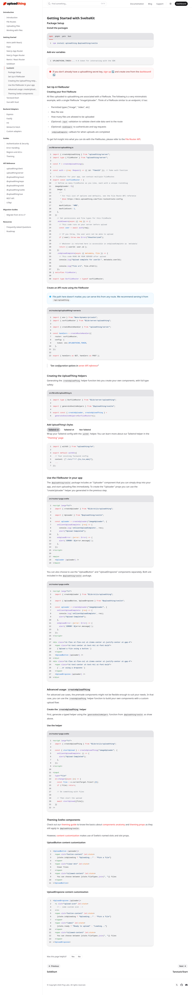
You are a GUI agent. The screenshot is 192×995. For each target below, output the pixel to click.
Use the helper (54, 725)
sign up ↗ (109, 71)
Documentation (137, 4)
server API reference (88, 365)
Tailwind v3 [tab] (54, 429)
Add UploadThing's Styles (60, 424)
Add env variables (56, 52)
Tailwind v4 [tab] (69, 429)
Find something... (76, 3)
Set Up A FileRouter (58, 87)
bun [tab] (69, 36)
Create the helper (66, 709)
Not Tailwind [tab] (85, 429)
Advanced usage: (69, 689)
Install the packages (57, 27)
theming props (137, 824)
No (79, 956)
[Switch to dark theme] (170, 3)
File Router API (132, 139)
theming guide (68, 824)
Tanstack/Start (180, 971)
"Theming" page (55, 437)
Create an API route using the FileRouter (68, 287)
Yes (72, 956)
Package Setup (55, 23)
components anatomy (114, 824)
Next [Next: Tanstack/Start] (182, 966)
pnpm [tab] (57, 36)
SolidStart (52, 971)
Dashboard (181, 3)
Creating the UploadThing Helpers (67, 375)
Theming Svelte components (63, 819)
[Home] (14, 3)
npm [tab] (51, 36)
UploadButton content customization (66, 842)
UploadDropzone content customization (67, 891)
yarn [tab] (64, 36)
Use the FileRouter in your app (64, 477)
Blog (150, 4)
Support (159, 4)
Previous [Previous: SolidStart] (54, 966)
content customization (68, 835)
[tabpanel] (100, 43)
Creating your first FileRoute (61, 91)
